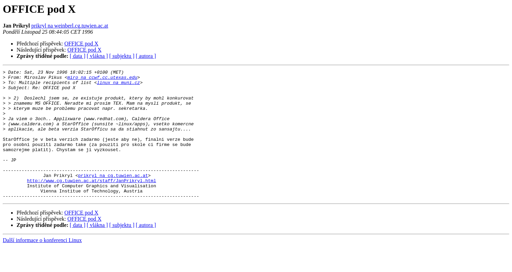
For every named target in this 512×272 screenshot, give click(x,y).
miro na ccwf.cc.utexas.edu (102, 79)
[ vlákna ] (97, 56)
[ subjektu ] (121, 56)
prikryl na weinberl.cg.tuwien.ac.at (69, 26)
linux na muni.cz (118, 85)
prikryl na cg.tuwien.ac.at (113, 197)
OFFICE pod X (81, 43)
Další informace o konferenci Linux (42, 266)
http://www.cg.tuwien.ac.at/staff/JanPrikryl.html (91, 203)
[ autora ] (146, 56)
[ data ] (77, 56)
